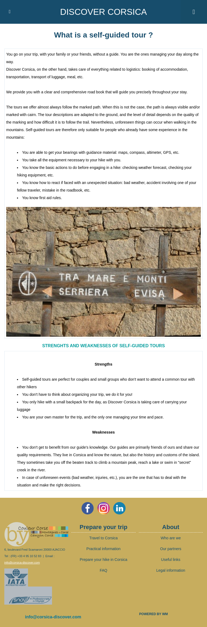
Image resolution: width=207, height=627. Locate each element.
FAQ (103, 570)
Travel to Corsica (103, 538)
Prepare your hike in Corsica (103, 559)
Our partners (170, 549)
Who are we (171, 538)
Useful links (171, 559)
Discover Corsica (103, 12)
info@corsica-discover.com (22, 562)
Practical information (104, 549)
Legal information (170, 570)
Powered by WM (153, 614)
